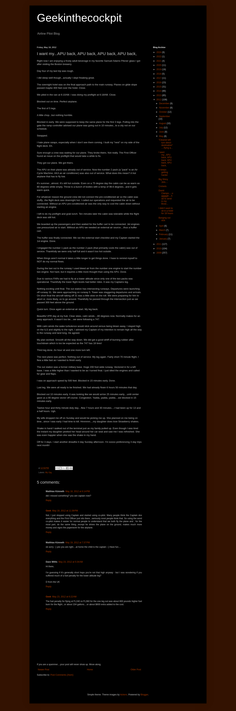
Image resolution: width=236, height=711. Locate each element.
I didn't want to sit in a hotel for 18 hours (166, 211)
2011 (159, 244)
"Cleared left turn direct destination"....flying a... (166, 144)
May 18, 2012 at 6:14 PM (77, 491)
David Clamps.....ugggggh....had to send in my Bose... (166, 197)
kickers (123, 694)
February (164, 234)
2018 (159, 74)
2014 (159, 91)
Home (90, 669)
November (164, 107)
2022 (159, 56)
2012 (159, 99)
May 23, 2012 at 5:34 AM (70, 562)
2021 (159, 61)
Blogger (144, 694)
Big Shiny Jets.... (163, 180)
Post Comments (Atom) (61, 675)
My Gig (48, 472)
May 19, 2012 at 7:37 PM (77, 542)
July (161, 127)
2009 (159, 252)
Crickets (162, 186)
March (162, 230)
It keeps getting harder (163, 172)
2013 (159, 95)
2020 (159, 65)
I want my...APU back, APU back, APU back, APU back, (165, 159)
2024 (159, 52)
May (161, 136)
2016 (159, 82)
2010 (159, 248)
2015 (159, 86)
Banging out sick (164, 219)
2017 (159, 78)
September (164, 116)
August (163, 123)
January (163, 238)
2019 (159, 69)
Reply (48, 500)
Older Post (136, 669)
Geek (48, 510)
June (161, 132)
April (161, 226)
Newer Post (43, 669)
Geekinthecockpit (79, 18)
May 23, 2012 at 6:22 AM (64, 596)
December (164, 103)
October (163, 112)
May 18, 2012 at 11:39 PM (65, 510)
